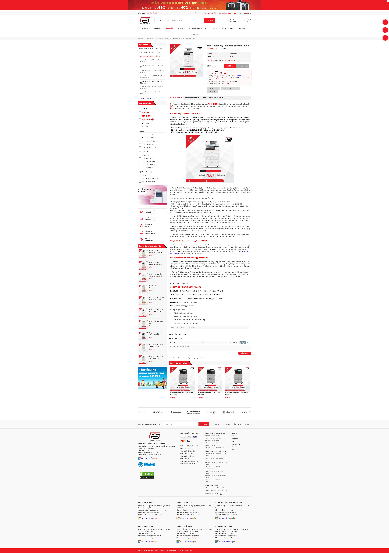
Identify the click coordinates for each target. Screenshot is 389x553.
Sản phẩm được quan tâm (150, 246)
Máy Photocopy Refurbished (149, 52)
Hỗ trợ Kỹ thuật (228, 28)
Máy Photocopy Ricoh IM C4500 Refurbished (156, 299)
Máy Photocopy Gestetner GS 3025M (155, 252)
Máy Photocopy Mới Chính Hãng (162, 38)
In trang (193, 327)
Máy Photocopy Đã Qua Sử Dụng (150, 48)
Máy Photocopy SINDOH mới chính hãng (216, 476)
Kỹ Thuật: (224, 13)
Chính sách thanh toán (187, 456)
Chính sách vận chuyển (187, 451)
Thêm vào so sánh (242, 66)
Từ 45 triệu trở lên (147, 167)
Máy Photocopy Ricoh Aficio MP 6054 (156, 357)
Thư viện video (236, 447)
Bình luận (244, 353)
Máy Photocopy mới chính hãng (215, 451)
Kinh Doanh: (205, 13)
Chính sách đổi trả (185, 458)
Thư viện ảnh (235, 444)
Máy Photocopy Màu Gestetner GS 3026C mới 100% (157, 275)
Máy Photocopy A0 (211, 443)
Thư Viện (242, 28)
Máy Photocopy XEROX (212, 440)
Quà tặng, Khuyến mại (217, 98)
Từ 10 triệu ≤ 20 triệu (148, 158)
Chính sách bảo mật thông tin (189, 461)
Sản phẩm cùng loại (178, 363)
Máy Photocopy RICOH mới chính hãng (184, 38)
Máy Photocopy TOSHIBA (213, 438)
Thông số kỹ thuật (192, 98)
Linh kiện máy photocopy (213, 494)
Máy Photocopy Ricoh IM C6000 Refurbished (156, 310)
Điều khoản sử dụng (186, 448)
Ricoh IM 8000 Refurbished (153, 287)
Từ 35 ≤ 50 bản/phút (148, 138)
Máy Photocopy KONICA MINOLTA (215, 448)
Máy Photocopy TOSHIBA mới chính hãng (216, 481)
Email (184, 327)
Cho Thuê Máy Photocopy (197, 28)
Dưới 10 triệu (145, 155)
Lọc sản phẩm (145, 103)
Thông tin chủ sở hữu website (189, 446)
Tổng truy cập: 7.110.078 (188, 550)
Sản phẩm (169, 28)
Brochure (214, 89)
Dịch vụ (180, 28)
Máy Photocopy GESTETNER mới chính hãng (215, 468)
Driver (213, 91)
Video (204, 98)
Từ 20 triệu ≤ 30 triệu (148, 161)
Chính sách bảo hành (186, 453)
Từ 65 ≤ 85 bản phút (148, 144)
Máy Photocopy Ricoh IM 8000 (156, 322)
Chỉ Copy (144, 175)
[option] (152, 195)
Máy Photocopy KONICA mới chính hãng (216, 454)
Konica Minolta (146, 127)
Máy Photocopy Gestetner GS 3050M (156, 263)
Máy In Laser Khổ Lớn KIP (147, 98)
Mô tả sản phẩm (176, 98)
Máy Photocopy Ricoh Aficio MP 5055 (156, 334)
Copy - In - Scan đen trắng (150, 178)
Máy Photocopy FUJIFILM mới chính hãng (216, 459)
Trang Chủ (145, 28)
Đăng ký (204, 424)
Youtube (237, 424)
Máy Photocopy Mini (212, 445)
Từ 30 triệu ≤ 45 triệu (148, 164)
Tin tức (214, 28)
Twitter (248, 424)
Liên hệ (195, 34)
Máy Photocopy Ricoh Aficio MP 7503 (156, 346)
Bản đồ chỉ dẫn (145, 458)
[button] (248, 363)
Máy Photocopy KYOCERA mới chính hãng (216, 463)
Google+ (227, 424)
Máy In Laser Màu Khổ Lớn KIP (215, 488)
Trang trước (176, 327)
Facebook (216, 424)
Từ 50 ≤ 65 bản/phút (148, 141)
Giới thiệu (157, 28)
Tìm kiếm (210, 20)
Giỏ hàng (230, 66)
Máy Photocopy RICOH (212, 435)
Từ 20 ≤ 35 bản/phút (148, 135)
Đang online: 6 (173, 550)
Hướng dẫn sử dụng (231, 89)
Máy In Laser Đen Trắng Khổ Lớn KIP (216, 490)
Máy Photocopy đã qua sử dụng (215, 433)
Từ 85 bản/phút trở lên (149, 147)
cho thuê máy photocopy (188, 464)
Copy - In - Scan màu (148, 182)
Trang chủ (140, 38)
